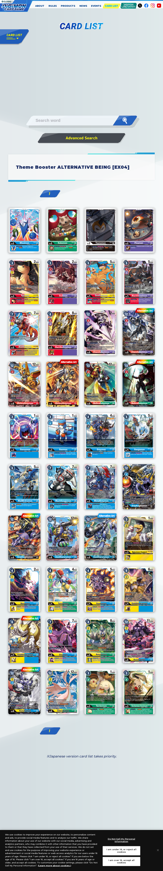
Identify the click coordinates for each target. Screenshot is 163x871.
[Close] (157, 850)
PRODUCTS (68, 5)
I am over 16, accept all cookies (121, 861)
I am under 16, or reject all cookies (121, 850)
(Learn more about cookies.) (54, 865)
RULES (53, 5)
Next (113, 217)
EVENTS (96, 5)
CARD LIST (111, 5)
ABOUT (39, 5)
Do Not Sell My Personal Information (121, 840)
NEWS (83, 5)
